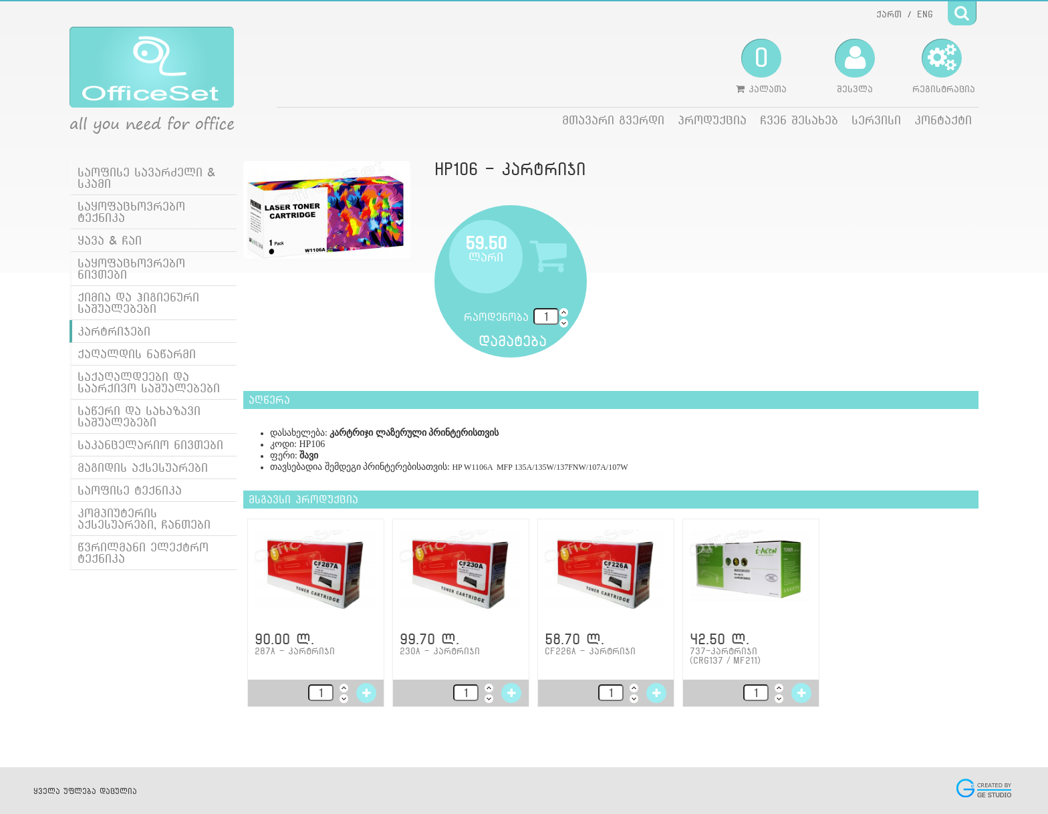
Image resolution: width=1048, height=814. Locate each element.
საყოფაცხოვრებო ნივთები (131, 268)
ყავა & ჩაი (110, 240)
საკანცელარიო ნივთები (150, 444)
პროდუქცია (712, 120)
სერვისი (876, 120)
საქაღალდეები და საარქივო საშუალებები (149, 382)
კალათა (761, 66)
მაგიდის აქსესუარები (143, 467)
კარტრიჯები (114, 331)
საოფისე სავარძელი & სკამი (146, 177)
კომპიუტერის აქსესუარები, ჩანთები (144, 518)
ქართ (889, 14)
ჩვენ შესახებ (799, 120)
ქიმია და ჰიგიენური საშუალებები (138, 302)
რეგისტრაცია (943, 66)
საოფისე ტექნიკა (130, 490)
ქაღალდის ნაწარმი (137, 354)
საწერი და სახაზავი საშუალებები (139, 416)
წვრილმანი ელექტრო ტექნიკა (143, 552)
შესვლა (855, 66)
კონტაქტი (943, 120)
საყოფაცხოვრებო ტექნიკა (131, 211)
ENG (925, 14)
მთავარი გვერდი (613, 120)
